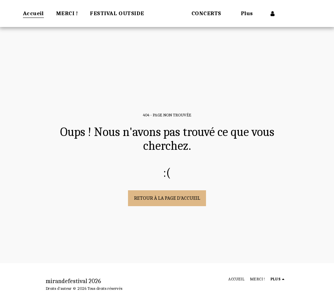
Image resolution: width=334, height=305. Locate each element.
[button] (228, 13)
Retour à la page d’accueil (167, 198)
